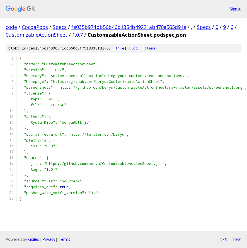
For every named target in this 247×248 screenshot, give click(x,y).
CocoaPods (35, 27)
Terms (64, 239)
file (119, 48)
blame (150, 48)
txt (223, 239)
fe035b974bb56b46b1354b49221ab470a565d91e (128, 27)
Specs (60, 27)
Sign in (235, 8)
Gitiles (33, 239)
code (11, 27)
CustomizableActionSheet (36, 34)
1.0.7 (77, 34)
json (237, 239)
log (134, 48)
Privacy (48, 239)
